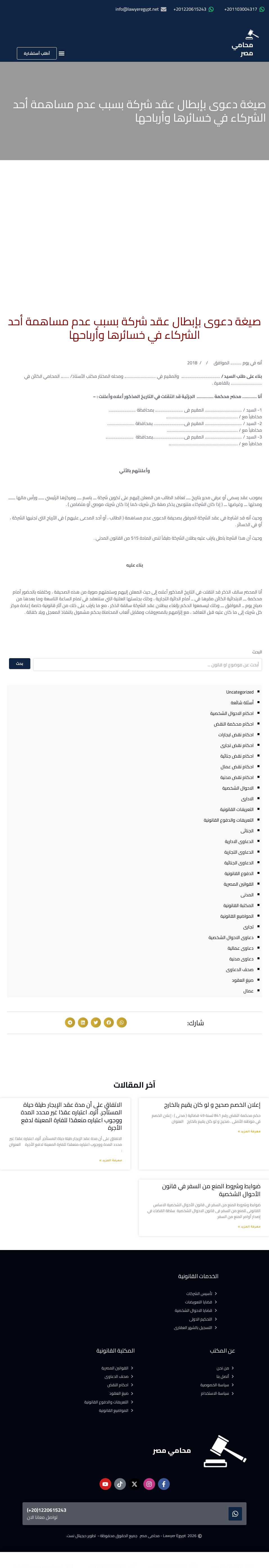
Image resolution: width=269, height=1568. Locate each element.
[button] (61, 53)
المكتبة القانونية (238, 905)
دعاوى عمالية (241, 948)
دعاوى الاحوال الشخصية (231, 937)
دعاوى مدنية (241, 959)
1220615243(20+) (46, 1510)
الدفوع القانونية (239, 873)
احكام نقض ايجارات (236, 734)
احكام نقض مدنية (237, 777)
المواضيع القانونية (237, 916)
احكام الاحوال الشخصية (232, 713)
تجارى (248, 926)
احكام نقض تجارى (237, 745)
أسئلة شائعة (242, 702)
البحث (257, 652)
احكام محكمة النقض (234, 724)
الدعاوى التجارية (239, 852)
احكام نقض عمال (237, 766)
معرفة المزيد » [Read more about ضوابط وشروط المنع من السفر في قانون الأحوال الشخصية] (249, 1227)
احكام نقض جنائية (237, 756)
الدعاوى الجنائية (239, 862)
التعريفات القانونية (237, 809)
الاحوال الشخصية (238, 788)
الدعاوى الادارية (239, 841)
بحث (19, 663)
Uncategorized (240, 692)
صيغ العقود (243, 980)
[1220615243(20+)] (235, 1514)
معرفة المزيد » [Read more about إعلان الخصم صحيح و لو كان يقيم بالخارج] (249, 1131)
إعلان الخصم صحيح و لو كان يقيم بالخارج (212, 1104)
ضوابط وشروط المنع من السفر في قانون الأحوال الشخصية (211, 1190)
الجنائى (247, 830)
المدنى (247, 894)
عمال (248, 991)
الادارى (247, 798)
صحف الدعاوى (240, 969)
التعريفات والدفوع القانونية (229, 820)
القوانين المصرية (239, 884)
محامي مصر (242, 48)
